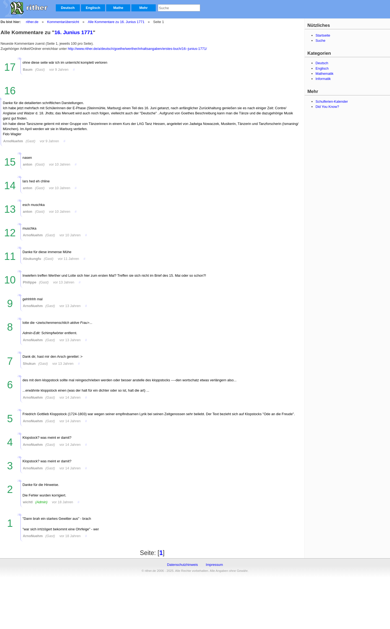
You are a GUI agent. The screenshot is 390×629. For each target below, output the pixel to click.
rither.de (32, 22)
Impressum (214, 565)
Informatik (323, 79)
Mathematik (324, 74)
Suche (320, 40)
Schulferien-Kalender (332, 101)
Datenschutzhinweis (182, 565)
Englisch (93, 8)
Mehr (143, 8)
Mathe (118, 8)
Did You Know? (327, 107)
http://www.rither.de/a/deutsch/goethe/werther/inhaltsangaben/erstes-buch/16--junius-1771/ (137, 49)
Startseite (323, 35)
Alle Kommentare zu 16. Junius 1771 (115, 22)
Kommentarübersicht (63, 22)
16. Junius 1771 (73, 32)
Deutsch (68, 8)
